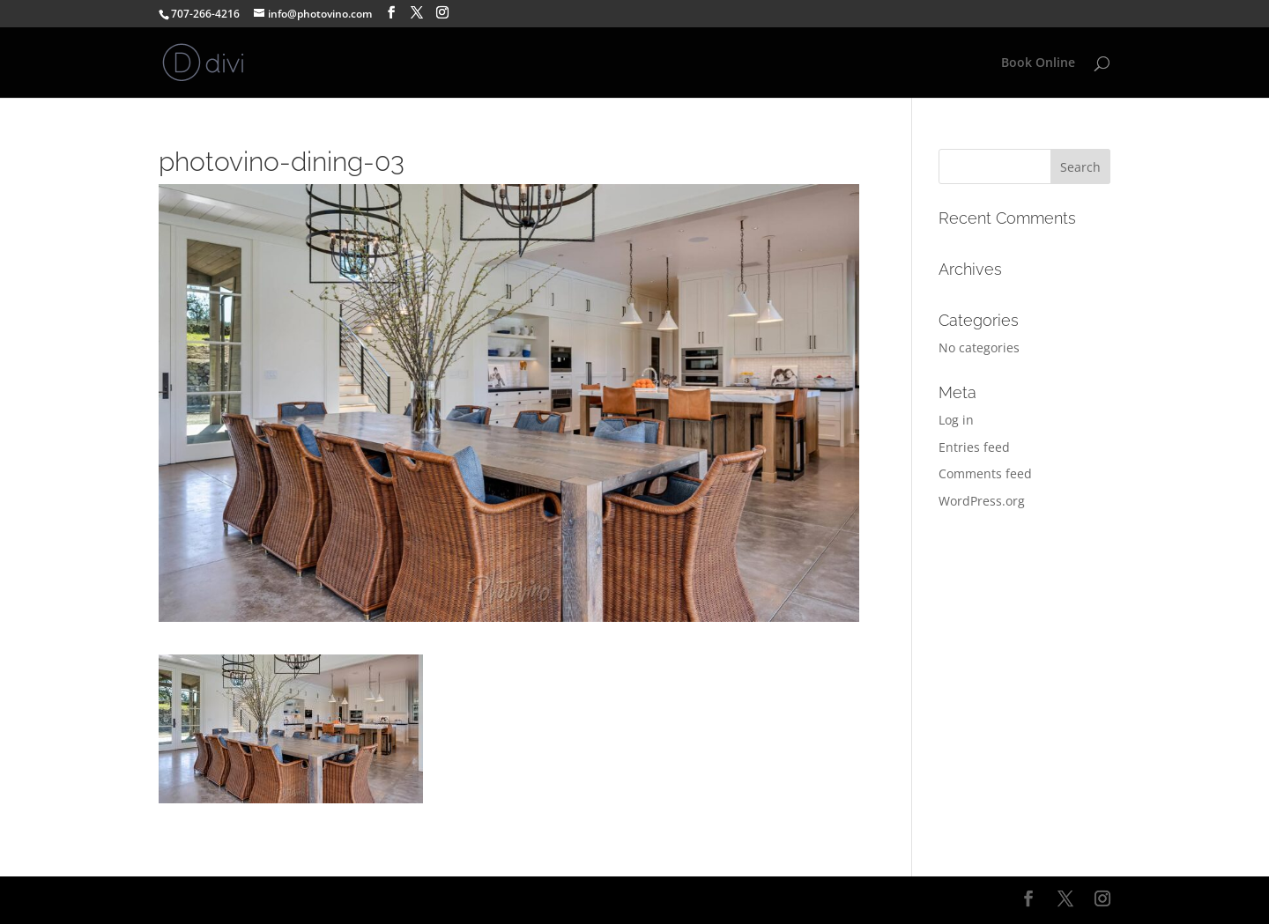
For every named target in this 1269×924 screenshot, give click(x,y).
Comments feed (985, 473)
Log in (956, 419)
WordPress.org (982, 500)
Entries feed (974, 447)
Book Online (1038, 63)
